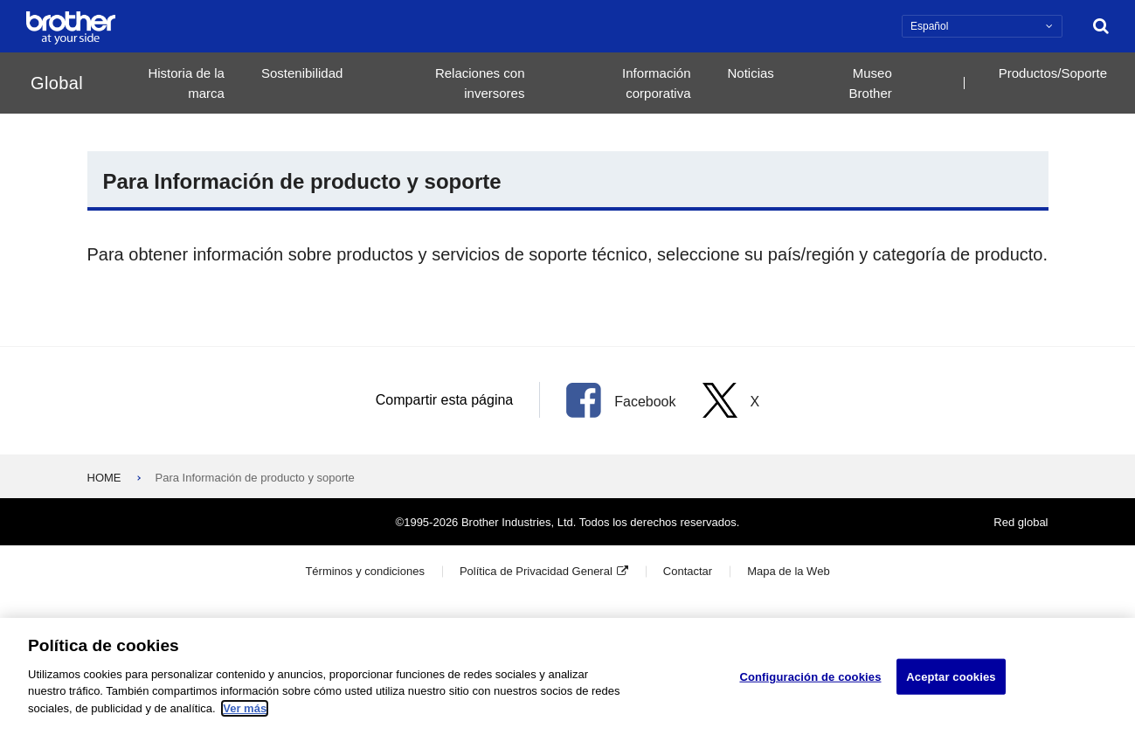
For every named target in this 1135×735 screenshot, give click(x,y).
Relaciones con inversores (480, 83)
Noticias (750, 73)
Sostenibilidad (302, 73)
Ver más (244, 714)
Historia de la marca (186, 83)
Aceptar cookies (950, 682)
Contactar (687, 571)
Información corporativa (656, 83)
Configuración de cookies (810, 682)
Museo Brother (870, 83)
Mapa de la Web (788, 571)
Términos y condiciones (365, 571)
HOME (104, 477)
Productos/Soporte (1053, 73)
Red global (1020, 522)
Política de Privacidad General (536, 571)
